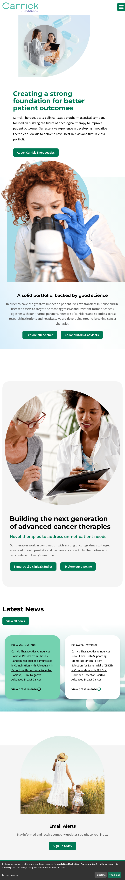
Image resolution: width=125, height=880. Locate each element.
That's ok (114, 874)
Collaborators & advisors (82, 335)
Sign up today (62, 846)
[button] (121, 7)
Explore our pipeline (78, 566)
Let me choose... (10, 874)
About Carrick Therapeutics (36, 152)
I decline (101, 874)
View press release (24, 689)
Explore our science (39, 335)
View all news (15, 621)
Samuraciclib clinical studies (33, 566)
